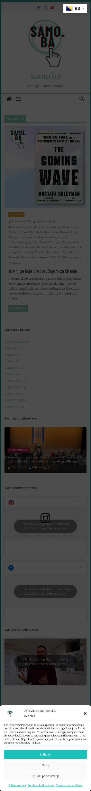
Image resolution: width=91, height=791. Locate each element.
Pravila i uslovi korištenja (41, 785)
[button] (85, 713)
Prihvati (45, 754)
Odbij (45, 765)
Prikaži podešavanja (46, 776)
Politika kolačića (17, 785)
